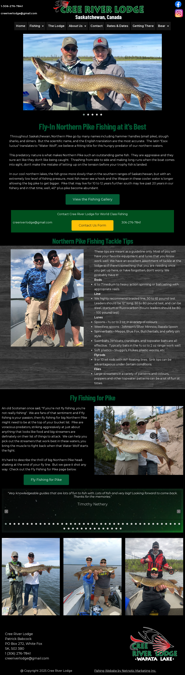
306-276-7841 (131, 222)
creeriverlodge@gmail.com (32, 222)
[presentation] (6, 511)
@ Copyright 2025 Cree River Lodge (46, 670)
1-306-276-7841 (12, 6)
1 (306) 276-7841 (18, 653)
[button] (84, 114)
